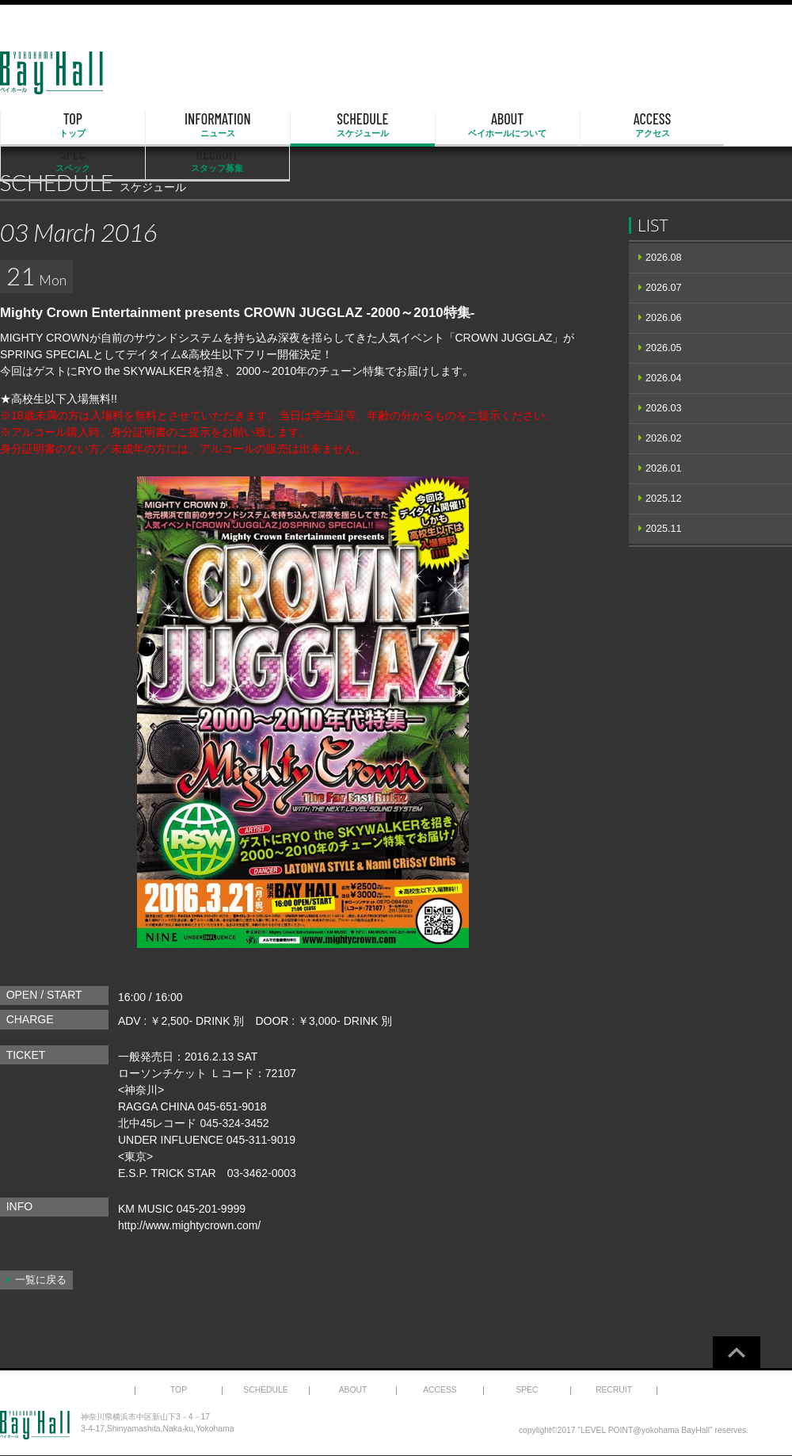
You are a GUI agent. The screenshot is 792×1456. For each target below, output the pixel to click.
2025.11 (663, 528)
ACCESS (509, 125)
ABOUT (396, 125)
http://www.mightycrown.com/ (189, 1225)
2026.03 (663, 408)
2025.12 (663, 498)
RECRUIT (735, 125)
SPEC (622, 125)
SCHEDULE (283, 125)
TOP (57, 125)
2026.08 (663, 257)
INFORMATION (170, 125)
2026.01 (663, 468)
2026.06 (663, 317)
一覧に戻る (41, 1280)
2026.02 (663, 438)
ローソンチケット (162, 1073)
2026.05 (663, 347)
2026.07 (663, 287)
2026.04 (663, 378)
